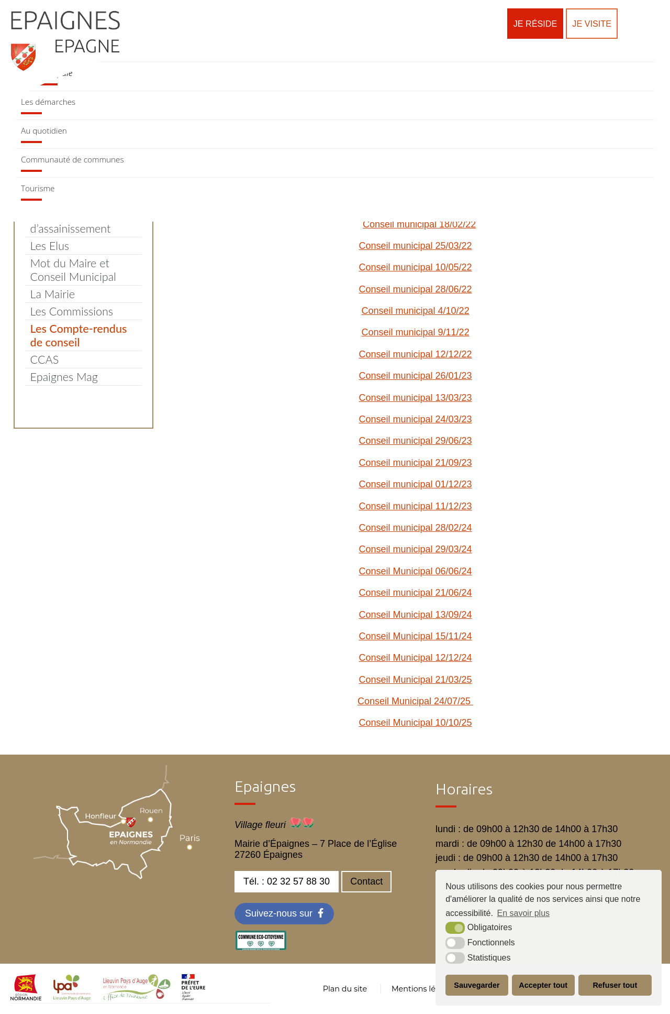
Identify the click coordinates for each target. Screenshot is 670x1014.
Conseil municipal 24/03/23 (415, 419)
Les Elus (49, 246)
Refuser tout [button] (615, 985)
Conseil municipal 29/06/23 (415, 440)
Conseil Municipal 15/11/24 (415, 636)
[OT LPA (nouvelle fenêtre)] (137, 997)
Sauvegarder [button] (476, 985)
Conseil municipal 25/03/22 (415, 246)
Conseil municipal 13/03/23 (415, 397)
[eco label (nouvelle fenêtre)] (260, 947)
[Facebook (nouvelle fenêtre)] (284, 913)
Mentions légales (423, 989)
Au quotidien (44, 130)
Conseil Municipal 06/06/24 (415, 571)
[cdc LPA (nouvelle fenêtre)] (72, 997)
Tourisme (37, 188)
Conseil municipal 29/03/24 (415, 549)
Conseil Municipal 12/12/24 (415, 657)
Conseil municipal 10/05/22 (415, 267)
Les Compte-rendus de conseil (78, 335)
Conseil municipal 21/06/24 (415, 592)
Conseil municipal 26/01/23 (415, 375)
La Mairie (52, 294)
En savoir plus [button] (523, 913)
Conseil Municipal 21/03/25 (415, 679)
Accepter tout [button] (543, 985)
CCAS (44, 359)
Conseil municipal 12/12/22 (415, 354)
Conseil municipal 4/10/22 (416, 311)
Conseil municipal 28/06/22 (415, 289)
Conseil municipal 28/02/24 (415, 527)
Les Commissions (71, 311)
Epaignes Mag (64, 377)
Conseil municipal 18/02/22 (419, 224)
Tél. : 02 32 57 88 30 (286, 881)
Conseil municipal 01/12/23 (415, 484)
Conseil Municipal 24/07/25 (415, 701)
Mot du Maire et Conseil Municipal (73, 270)
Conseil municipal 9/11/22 (416, 332)
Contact (366, 881)
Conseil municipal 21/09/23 (415, 462)
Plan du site (345, 989)
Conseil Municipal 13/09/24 (415, 614)
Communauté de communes (72, 159)
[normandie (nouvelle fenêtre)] (25, 997)
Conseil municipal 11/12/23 (415, 506)
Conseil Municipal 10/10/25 (415, 722)
